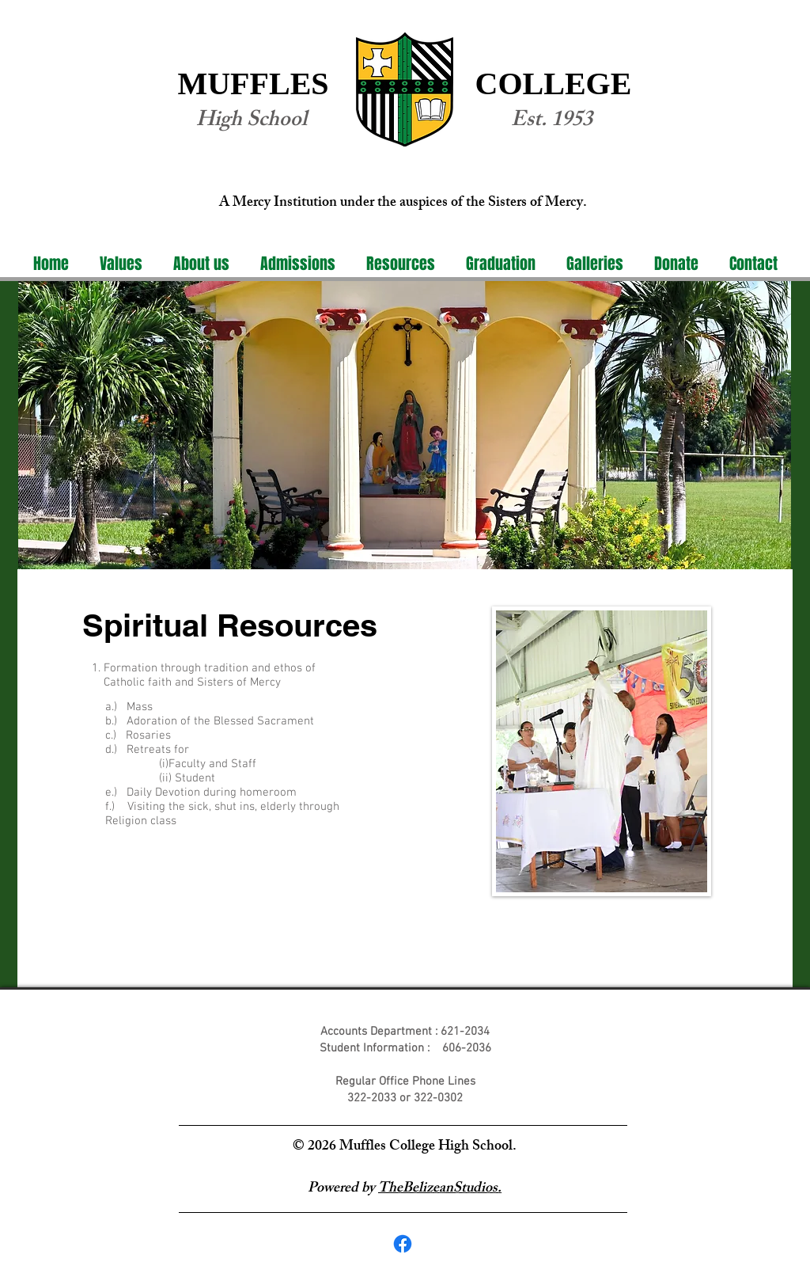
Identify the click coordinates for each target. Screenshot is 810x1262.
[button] (200, 264)
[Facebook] (402, 1244)
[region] (404, 426)
